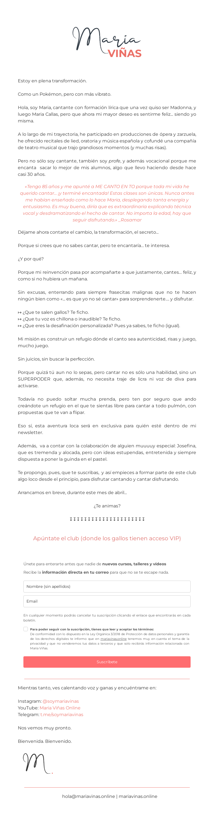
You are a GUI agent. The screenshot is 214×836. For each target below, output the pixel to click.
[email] (107, 601)
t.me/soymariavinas (61, 714)
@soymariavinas (61, 701)
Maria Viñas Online (60, 708)
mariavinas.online (114, 639)
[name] (107, 587)
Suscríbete (107, 661)
